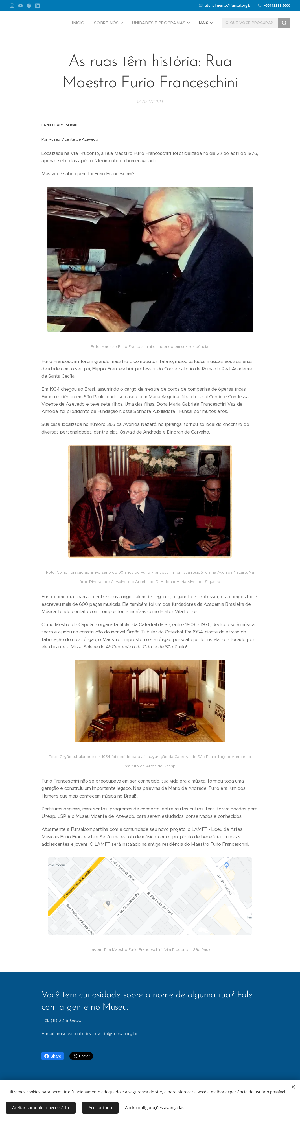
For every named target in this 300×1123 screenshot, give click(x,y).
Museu (71, 125)
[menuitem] (40, 23)
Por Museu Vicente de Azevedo (69, 139)
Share (52, 1056)
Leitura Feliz (52, 125)
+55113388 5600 (277, 5)
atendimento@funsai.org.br (228, 5)
